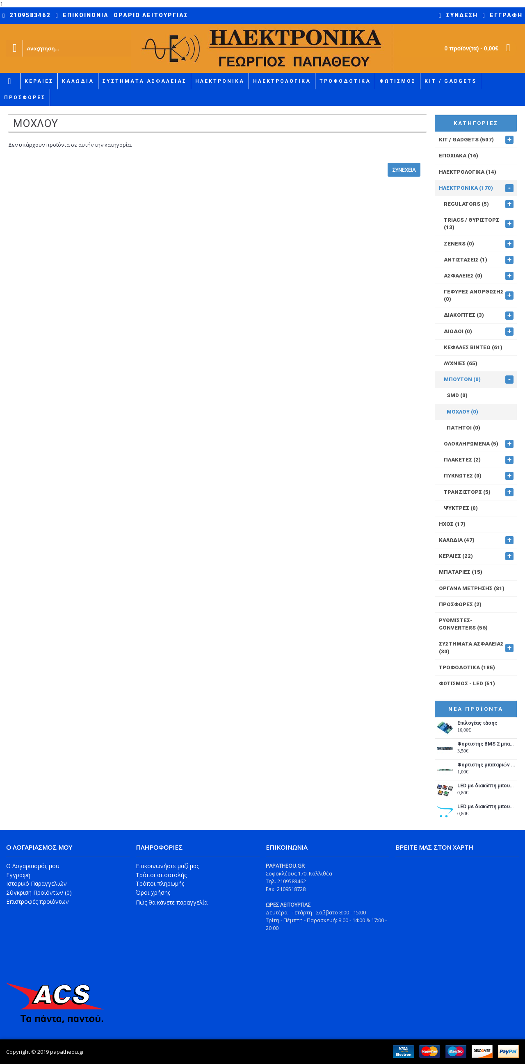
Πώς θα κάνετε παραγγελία (172, 902)
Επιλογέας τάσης (477, 723)
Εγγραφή (18, 875)
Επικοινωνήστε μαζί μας (167, 866)
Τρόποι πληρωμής (160, 883)
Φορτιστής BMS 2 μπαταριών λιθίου (486, 744)
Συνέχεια (404, 169)
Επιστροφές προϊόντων (37, 901)
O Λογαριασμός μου (32, 866)
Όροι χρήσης (153, 892)
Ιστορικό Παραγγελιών (36, 883)
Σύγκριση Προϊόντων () (39, 892)
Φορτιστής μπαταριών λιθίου (486, 765)
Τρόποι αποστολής (161, 875)
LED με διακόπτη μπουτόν (486, 786)
